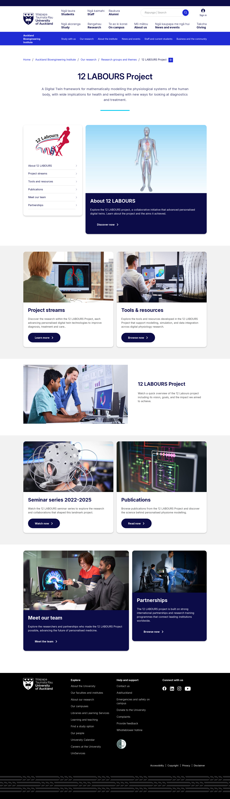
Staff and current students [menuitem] (158, 38)
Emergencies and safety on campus (133, 701)
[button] (203, 13)
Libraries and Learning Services (90, 713)
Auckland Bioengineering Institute (31, 39)
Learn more (44, 337)
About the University (83, 686)
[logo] (38, 19)
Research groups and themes (119, 59)
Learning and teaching (84, 719)
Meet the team (46, 641)
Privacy (186, 765)
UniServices (78, 753)
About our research (82, 699)
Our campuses (79, 706)
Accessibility (157, 765)
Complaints (123, 716)
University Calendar (83, 739)
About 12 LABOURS (52, 165)
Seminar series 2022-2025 (60, 500)
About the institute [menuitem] (107, 38)
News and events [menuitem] (131, 38)
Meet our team (52, 197)
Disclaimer (199, 765)
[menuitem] (68, 12)
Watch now (44, 523)
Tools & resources (142, 310)
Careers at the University (86, 746)
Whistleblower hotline (129, 730)
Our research (88, 59)
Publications (52, 189)
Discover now (108, 224)
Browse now (138, 337)
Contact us (123, 686)
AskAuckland (124, 692)
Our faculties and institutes (87, 692)
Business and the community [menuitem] (192, 38)
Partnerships (52, 205)
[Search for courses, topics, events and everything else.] (165, 13)
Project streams (52, 173)
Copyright (172, 765)
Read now (136, 523)
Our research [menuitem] (87, 38)
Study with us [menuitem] (68, 38)
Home (26, 59)
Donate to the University (131, 710)
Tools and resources (52, 181)
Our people (77, 733)
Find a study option (82, 726)
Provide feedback (127, 723)
